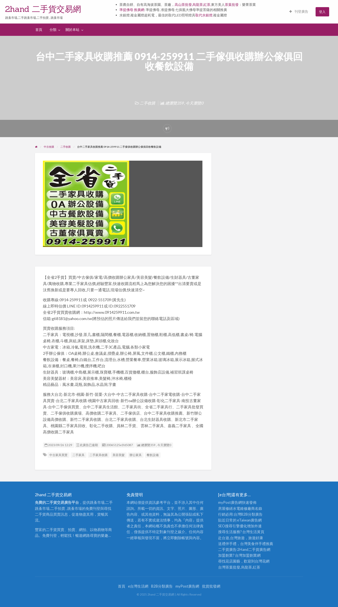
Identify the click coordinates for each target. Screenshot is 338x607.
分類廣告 (255, 514)
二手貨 (253, 549)
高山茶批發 (183, 4)
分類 (53, 30)
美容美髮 (119, 455)
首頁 (38, 30)
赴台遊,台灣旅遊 (231, 538)
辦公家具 (136, 455)
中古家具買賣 (58, 455)
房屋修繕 (225, 508)
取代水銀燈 (204, 15)
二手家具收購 (98, 455)
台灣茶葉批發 (229, 567)
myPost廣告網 (230, 502)
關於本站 (72, 30)
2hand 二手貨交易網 (43, 9)
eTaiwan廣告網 (249, 520)
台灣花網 (262, 561)
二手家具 (78, 455)
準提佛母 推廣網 (131, 10)
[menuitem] (299, 12)
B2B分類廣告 (162, 586)
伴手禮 (260, 543)
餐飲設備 (153, 455)
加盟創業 (249, 555)
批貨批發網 (211, 586)
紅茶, (207, 4)
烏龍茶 (197, 4)
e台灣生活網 (138, 586)
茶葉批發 (232, 4)
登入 (322, 12)
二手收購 (147, 103)
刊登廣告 (298, 11)
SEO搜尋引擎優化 (232, 526)
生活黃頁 (257, 531)
